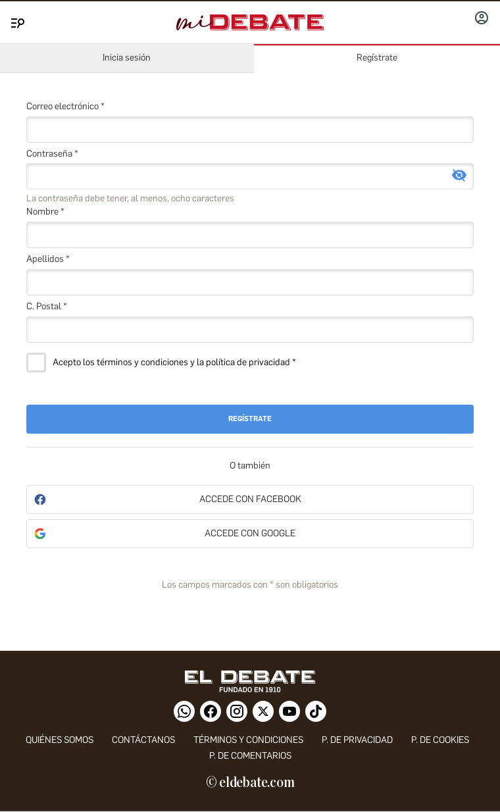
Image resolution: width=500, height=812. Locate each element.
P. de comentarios (250, 755)
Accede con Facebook (250, 499)
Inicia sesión (127, 57)
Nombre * (45, 211)
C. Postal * (46, 306)
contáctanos (143, 740)
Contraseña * (52, 153)
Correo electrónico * (65, 106)
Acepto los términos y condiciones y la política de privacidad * (174, 362)
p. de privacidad (357, 740)
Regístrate (377, 57)
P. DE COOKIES (440, 740)
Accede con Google (250, 533)
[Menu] (16, 20)
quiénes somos (59, 740)
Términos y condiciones (248, 740)
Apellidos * (48, 259)
